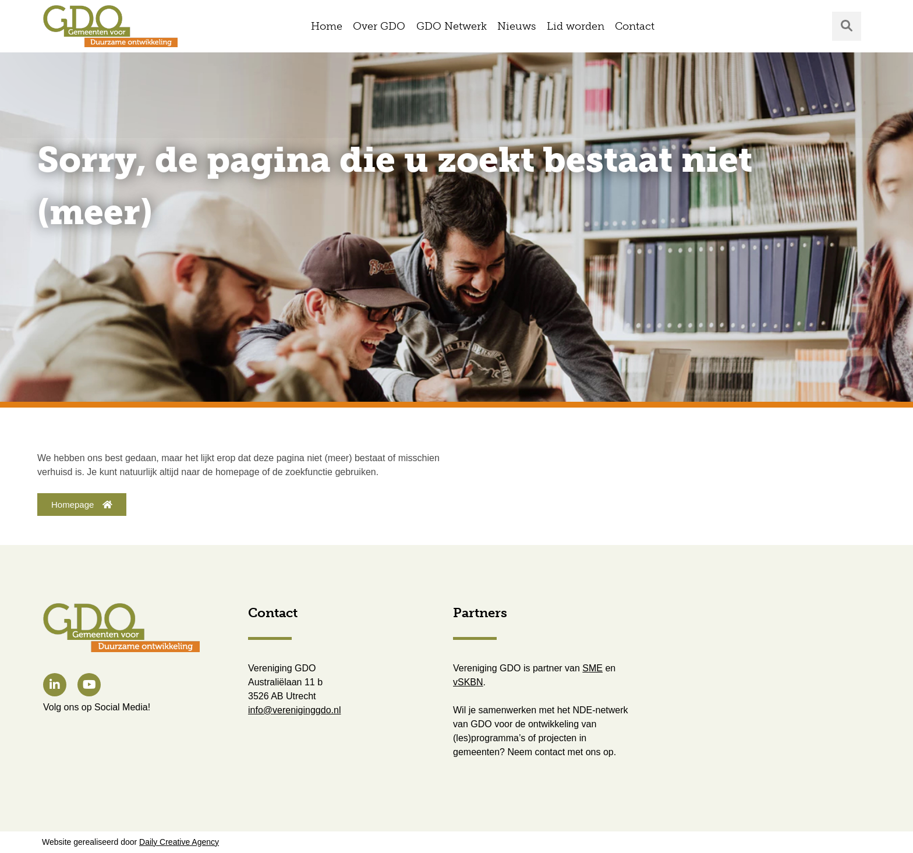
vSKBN (468, 682)
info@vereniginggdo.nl (294, 710)
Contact (634, 26)
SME (592, 668)
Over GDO (379, 26)
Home (326, 26)
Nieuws (516, 26)
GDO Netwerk (451, 26)
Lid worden (575, 26)
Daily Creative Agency (179, 842)
